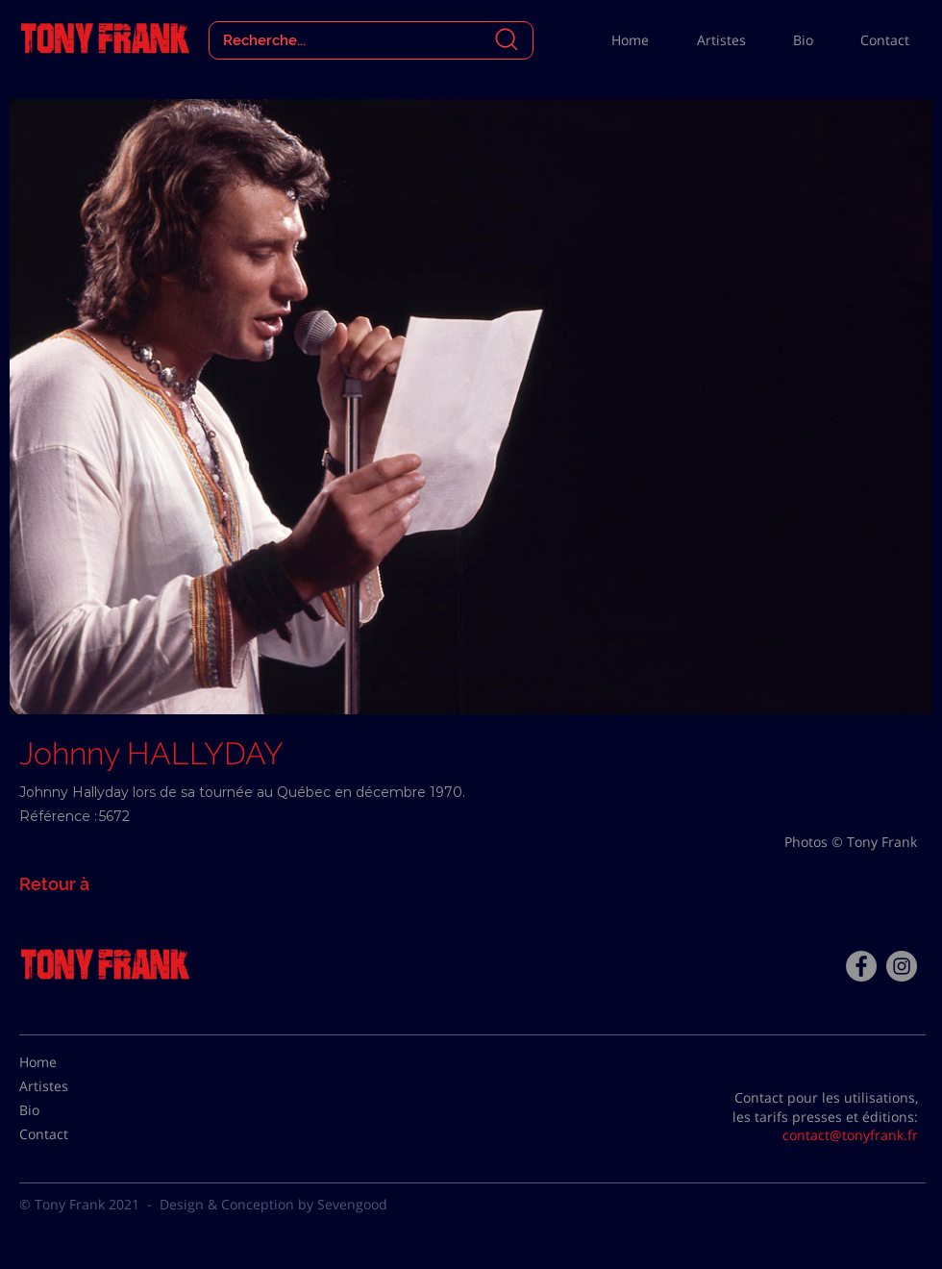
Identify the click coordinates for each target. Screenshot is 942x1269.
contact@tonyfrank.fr (850, 1135)
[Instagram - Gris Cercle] (901, 966)
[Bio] (67, 1110)
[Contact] (67, 1134)
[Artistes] (67, 1086)
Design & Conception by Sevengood (273, 1204)
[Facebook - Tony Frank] (861, 966)
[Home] (67, 1062)
